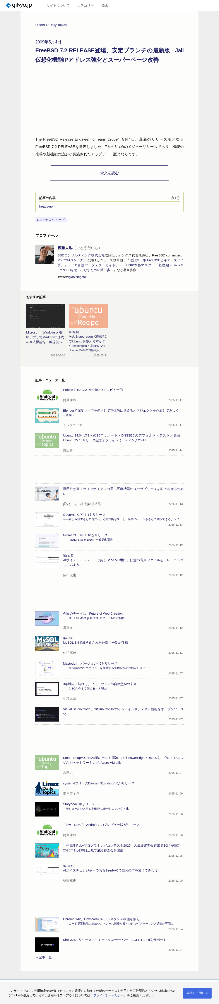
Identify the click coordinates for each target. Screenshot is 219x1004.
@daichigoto (77, 277)
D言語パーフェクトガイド (95, 265)
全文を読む (109, 173)
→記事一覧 (43, 957)
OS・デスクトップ (50, 220)
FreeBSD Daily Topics (51, 25)
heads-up (46, 206)
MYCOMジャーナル (72, 260)
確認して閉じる (197, 993)
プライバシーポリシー (108, 995)
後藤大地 (80, 248)
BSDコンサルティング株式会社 (81, 255)
